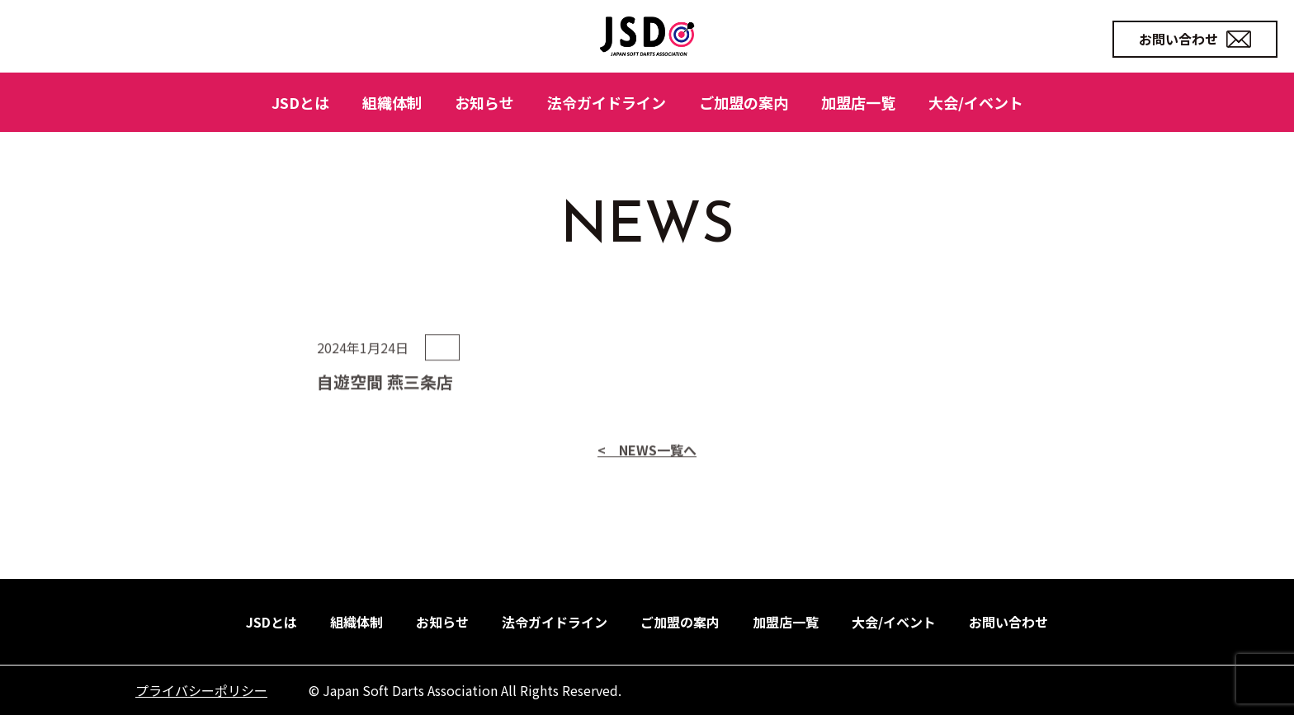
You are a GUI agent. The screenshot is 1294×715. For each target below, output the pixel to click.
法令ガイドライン (606, 102)
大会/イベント (975, 102)
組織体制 (392, 102)
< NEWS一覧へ (647, 485)
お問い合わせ (1195, 39)
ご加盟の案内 (743, 102)
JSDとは (300, 102)
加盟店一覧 (858, 102)
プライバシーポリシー (201, 690)
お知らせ (484, 102)
